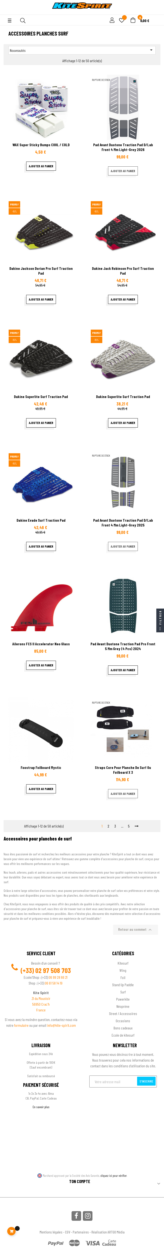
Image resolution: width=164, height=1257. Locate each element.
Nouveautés (82, 50)
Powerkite (123, 999)
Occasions (123, 1020)
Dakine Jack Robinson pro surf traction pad (123, 270)
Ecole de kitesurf (123, 1035)
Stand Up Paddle (123, 984)
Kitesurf (123, 963)
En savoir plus (41, 1107)
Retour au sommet (135, 930)
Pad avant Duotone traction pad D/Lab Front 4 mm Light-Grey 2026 (123, 147)
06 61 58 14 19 (53, 983)
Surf (123, 992)
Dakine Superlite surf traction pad (41, 396)
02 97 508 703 (53, 970)
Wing (123, 970)
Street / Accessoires (123, 1013)
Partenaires (81, 1232)
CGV (67, 1232)
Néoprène (122, 1006)
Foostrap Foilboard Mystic (41, 767)
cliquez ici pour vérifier (113, 1176)
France (41, 1010)
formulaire (21, 1025)
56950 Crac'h (41, 1004)
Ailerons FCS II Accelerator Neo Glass (41, 643)
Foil (123, 977)
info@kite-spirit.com (61, 1025)
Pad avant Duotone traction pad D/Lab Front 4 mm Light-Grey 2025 (123, 522)
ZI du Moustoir (41, 998)
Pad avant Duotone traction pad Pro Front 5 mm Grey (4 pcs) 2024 (123, 646)
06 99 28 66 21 (58, 977)
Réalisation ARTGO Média (108, 1232)
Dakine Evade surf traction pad (41, 520)
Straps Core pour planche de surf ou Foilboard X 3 (123, 769)
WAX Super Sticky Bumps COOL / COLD (41, 144)
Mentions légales (51, 1232)
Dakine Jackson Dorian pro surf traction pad (41, 270)
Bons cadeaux (123, 1028)
